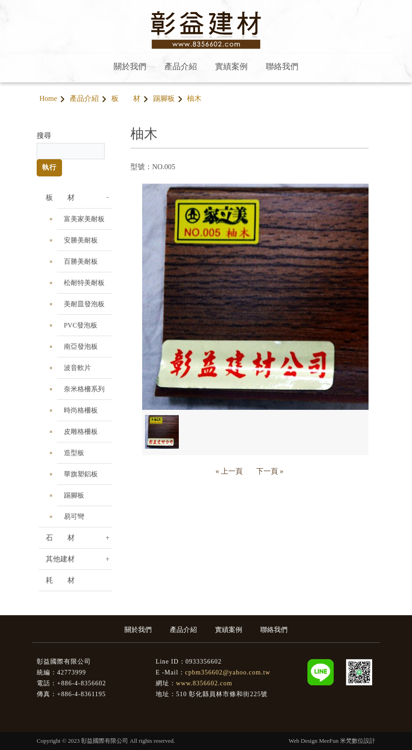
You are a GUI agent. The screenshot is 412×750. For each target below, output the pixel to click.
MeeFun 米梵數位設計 (347, 740)
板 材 (125, 98)
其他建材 (60, 559)
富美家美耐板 (84, 219)
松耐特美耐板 (84, 282)
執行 (49, 167)
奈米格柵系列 (84, 389)
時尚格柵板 (81, 410)
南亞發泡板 (81, 346)
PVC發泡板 (80, 325)
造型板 (74, 452)
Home (48, 98)
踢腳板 (164, 98)
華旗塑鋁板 (81, 474)
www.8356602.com (204, 683)
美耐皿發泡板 (84, 304)
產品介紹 (84, 98)
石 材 (60, 537)
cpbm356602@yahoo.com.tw (227, 672)
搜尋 (44, 135)
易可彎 (74, 516)
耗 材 (60, 580)
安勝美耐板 (81, 240)
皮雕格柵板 (81, 431)
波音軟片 (77, 367)
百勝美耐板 (81, 261)
